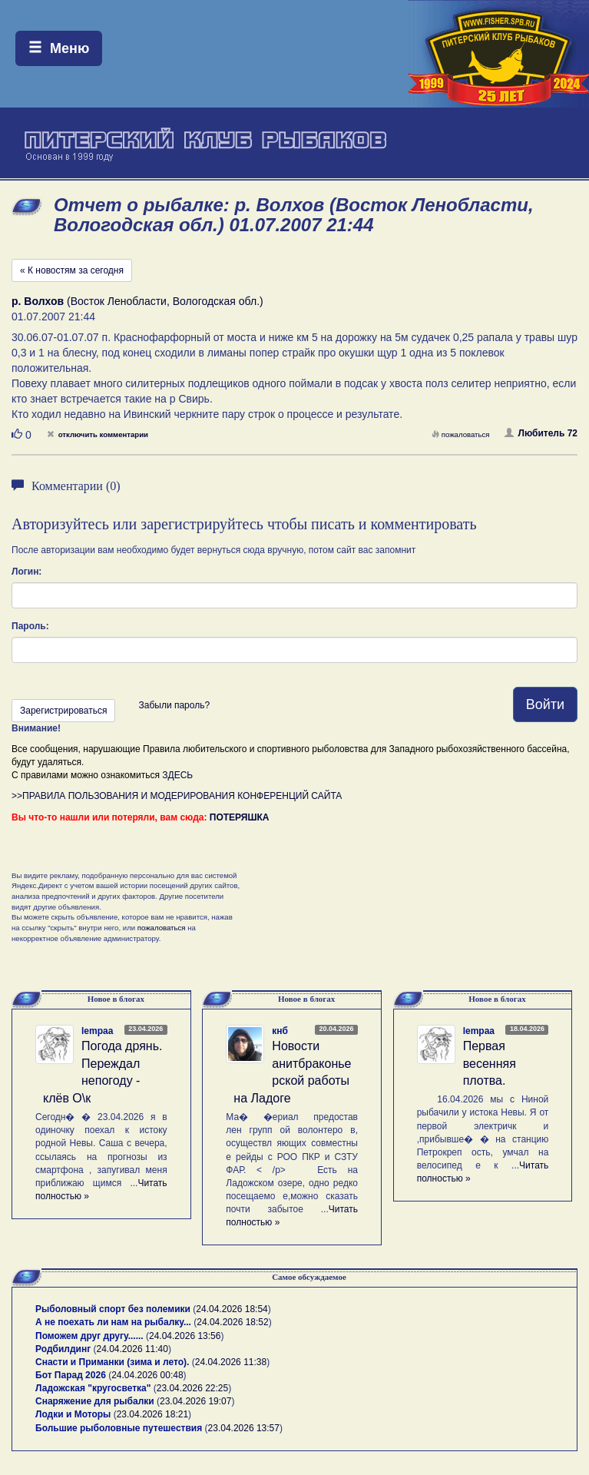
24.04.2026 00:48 (147, 1375)
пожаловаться (461, 434)
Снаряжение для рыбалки (94, 1401)
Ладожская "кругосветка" (94, 1388)
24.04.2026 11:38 (230, 1362)
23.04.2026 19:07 (195, 1401)
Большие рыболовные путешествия (118, 1428)
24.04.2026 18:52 (232, 1322)
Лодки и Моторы (73, 1414)
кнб (280, 1031)
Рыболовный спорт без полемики (112, 1309)
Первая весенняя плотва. (489, 1063)
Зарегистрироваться (63, 710)
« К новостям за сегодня (72, 270)
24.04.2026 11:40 (132, 1349)
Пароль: (30, 626)
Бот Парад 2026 (70, 1375)
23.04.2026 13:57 (244, 1428)
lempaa (97, 1031)
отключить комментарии (97, 434)
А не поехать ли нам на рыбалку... (113, 1322)
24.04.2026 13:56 (184, 1336)
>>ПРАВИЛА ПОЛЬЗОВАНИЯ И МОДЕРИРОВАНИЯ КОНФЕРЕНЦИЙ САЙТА (177, 796)
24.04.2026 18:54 (231, 1309)
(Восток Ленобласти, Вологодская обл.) (137, 301)
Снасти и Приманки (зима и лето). (112, 1362)
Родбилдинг (63, 1349)
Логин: (26, 571)
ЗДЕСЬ (177, 775)
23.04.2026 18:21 (152, 1414)
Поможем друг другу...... (89, 1336)
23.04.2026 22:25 (192, 1388)
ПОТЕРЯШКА (240, 817)
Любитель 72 (541, 433)
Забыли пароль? (174, 705)
